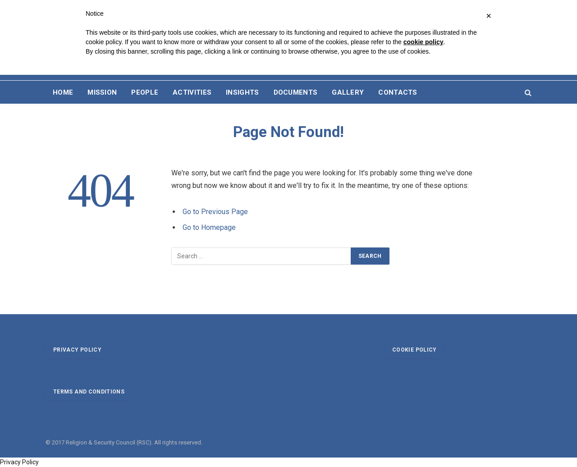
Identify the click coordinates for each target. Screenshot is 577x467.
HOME (63, 92)
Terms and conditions (88, 392)
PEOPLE (144, 92)
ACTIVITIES (192, 92)
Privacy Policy (19, 462)
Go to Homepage (209, 227)
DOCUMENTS (296, 92)
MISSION (102, 92)
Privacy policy (77, 350)
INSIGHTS (242, 92)
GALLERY (348, 92)
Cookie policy (414, 350)
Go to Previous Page (215, 211)
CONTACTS (397, 92)
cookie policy (423, 42)
